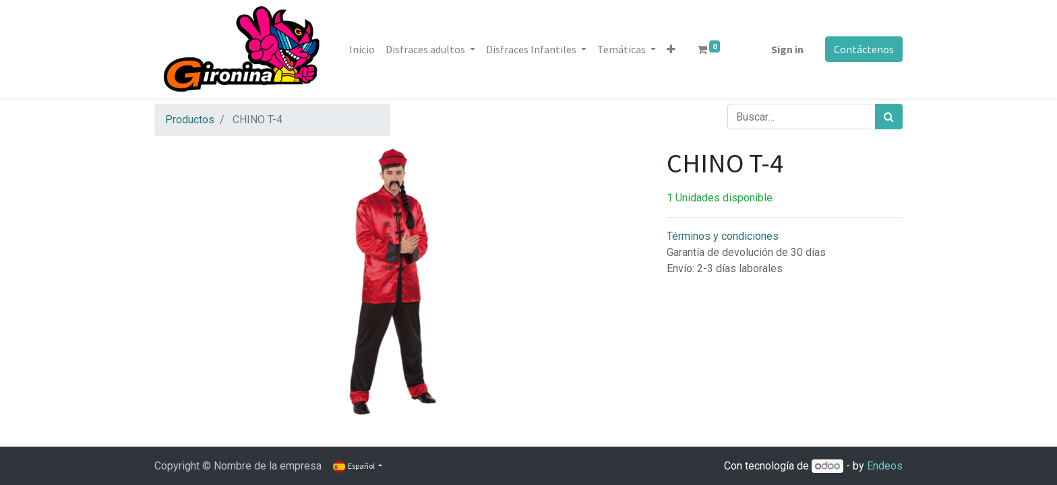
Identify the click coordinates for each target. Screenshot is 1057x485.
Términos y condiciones (723, 236)
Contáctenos (864, 49)
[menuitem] (362, 49)
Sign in (787, 49)
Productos (189, 119)
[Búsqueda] (889, 116)
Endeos (885, 465)
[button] (671, 49)
